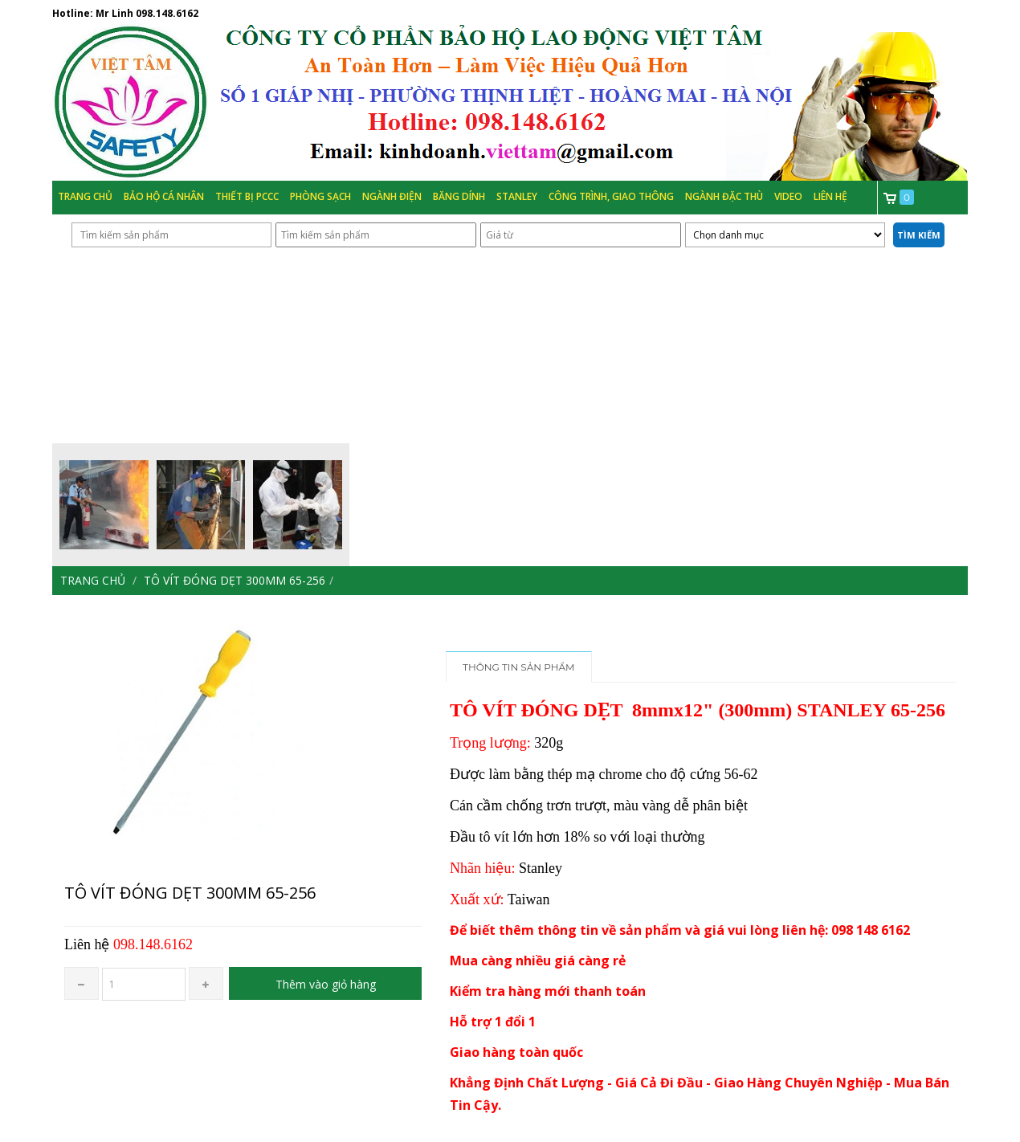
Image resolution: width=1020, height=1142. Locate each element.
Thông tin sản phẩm (519, 667)
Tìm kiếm (918, 235)
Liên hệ (830, 196)
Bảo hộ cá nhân (164, 196)
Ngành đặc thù (724, 196)
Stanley (516, 196)
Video (788, 196)
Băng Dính (459, 196)
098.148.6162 (167, 13)
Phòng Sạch (320, 196)
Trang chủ (85, 196)
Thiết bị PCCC (247, 196)
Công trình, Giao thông (611, 196)
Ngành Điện (392, 196)
